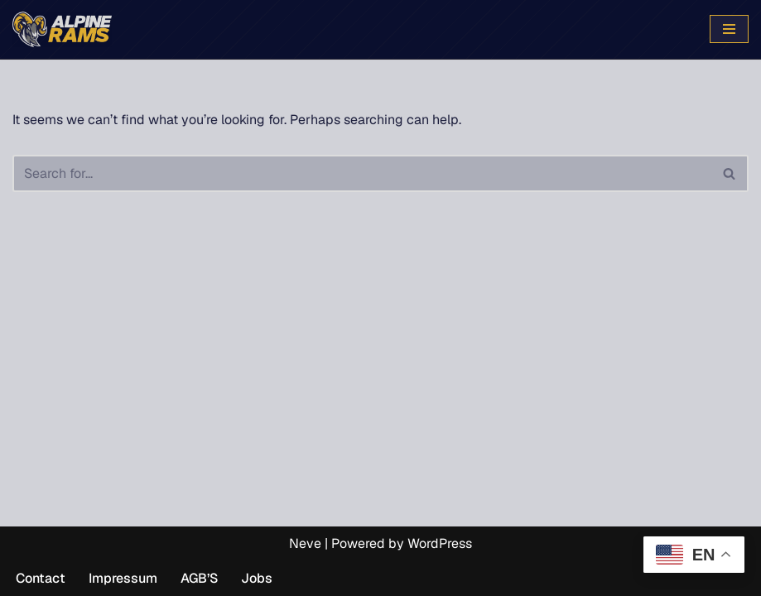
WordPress (439, 543)
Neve (305, 543)
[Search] (361, 173)
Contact (40, 578)
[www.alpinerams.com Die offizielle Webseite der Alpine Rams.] (62, 29)
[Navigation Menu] (729, 29)
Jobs (256, 578)
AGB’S (199, 578)
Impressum (123, 578)
